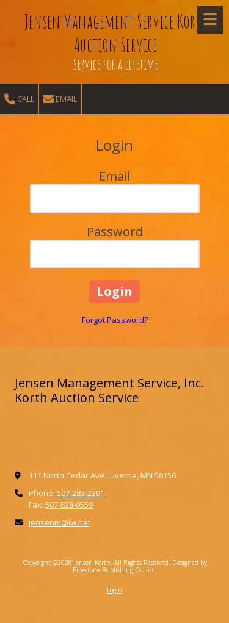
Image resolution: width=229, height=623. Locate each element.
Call (19, 99)
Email (60, 99)
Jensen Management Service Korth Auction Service (115, 33)
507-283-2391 (80, 493)
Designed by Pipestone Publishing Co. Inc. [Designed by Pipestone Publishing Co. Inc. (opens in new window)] (140, 566)
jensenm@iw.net (59, 522)
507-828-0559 (69, 504)
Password (115, 231)
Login (114, 590)
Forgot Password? (115, 319)
